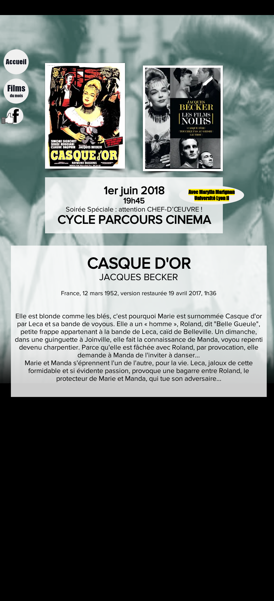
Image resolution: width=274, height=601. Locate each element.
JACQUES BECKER (138, 277)
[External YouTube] (125, 459)
